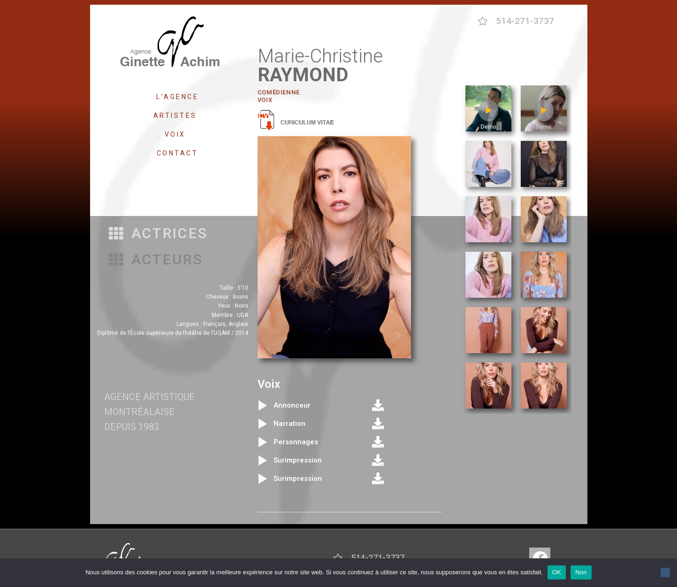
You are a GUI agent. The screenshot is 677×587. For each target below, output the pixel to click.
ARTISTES (177, 115)
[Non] (665, 572)
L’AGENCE (177, 96)
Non (581, 572)
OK (556, 572)
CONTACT (177, 153)
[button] (158, 233)
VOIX (177, 134)
